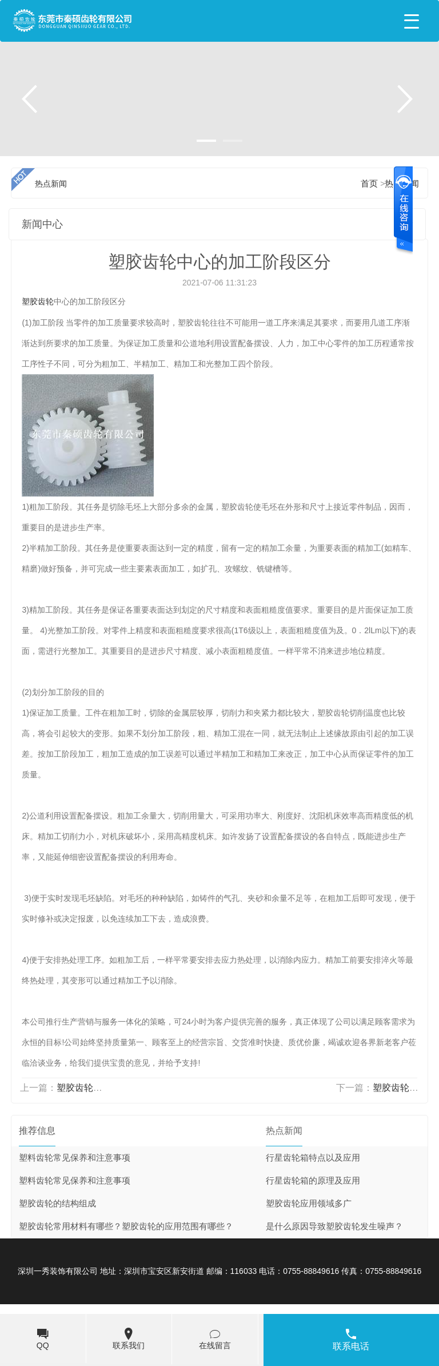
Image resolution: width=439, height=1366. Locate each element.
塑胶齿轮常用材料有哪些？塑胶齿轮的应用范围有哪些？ (126, 1226)
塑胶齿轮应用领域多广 (309, 1203)
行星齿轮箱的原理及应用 (313, 1180)
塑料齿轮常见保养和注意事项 (74, 1157)
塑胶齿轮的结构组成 (57, 1203)
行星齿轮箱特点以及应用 (313, 1157)
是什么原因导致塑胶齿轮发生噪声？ (334, 1226)
